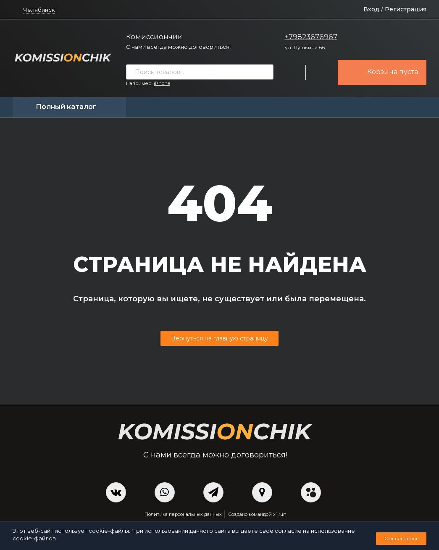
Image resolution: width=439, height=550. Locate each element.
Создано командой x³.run (257, 514)
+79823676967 (311, 36)
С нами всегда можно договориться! (178, 46)
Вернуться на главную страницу (219, 338)
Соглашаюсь (401, 538)
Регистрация (405, 9)
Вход (371, 9)
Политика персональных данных (183, 514)
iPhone (162, 83)
